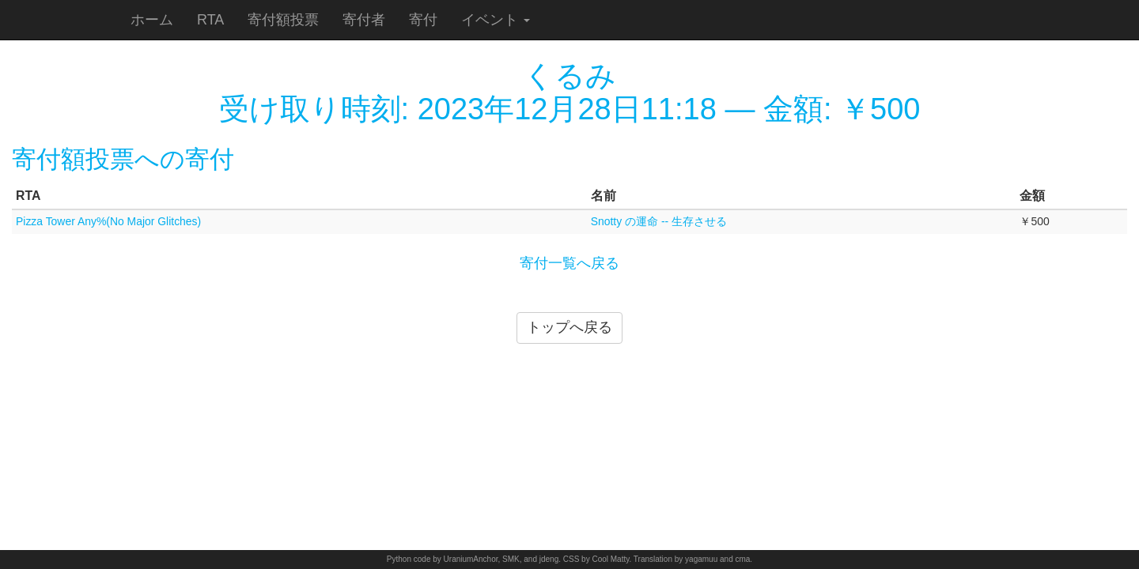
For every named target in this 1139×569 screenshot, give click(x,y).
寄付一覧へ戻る (569, 263)
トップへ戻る (569, 327)
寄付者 (363, 20)
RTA (210, 20)
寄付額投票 (283, 20)
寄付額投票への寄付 (123, 159)
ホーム (152, 20)
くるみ (570, 75)
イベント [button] (495, 20)
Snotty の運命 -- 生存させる (659, 221)
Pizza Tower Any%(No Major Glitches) (108, 221)
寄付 (423, 20)
